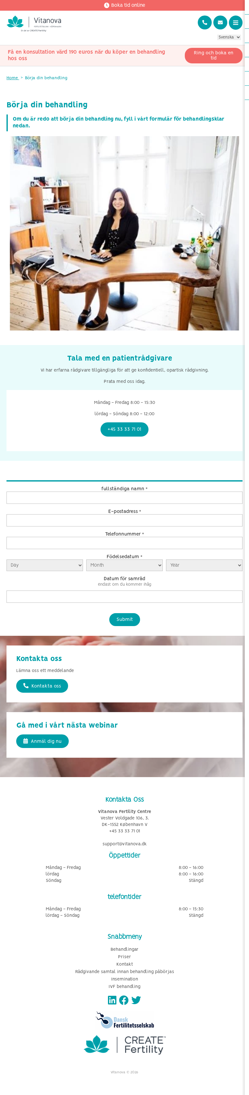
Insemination (124, 979)
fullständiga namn (124, 489)
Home (12, 78)
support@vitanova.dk (124, 844)
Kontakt (124, 964)
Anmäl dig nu (42, 741)
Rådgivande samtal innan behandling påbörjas (124, 972)
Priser (124, 957)
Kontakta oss (42, 686)
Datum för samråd (124, 578)
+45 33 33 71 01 (124, 831)
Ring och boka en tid (213, 55)
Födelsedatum (124, 556)
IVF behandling (124, 986)
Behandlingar (124, 949)
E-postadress (124, 511)
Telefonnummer (124, 534)
